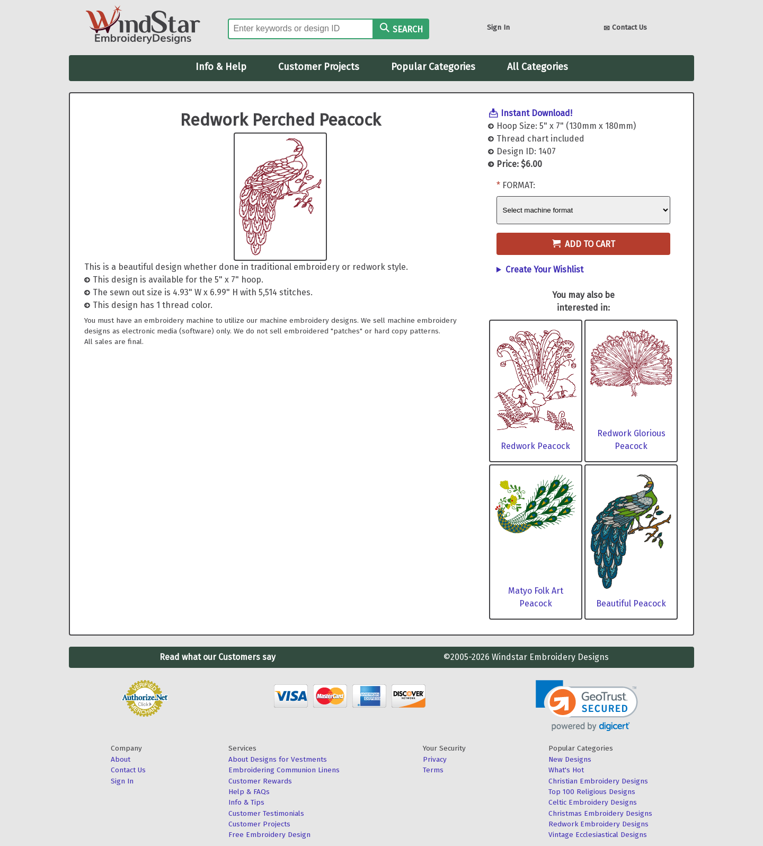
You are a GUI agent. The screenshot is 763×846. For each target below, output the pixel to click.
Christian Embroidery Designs (598, 781)
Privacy (435, 759)
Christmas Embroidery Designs (600, 813)
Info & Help (221, 67)
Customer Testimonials (266, 813)
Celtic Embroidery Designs (592, 802)
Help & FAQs (249, 791)
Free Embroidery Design (269, 834)
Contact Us (625, 28)
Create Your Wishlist (544, 270)
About (120, 759)
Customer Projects (318, 67)
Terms (433, 769)
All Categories (537, 67)
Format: (518, 185)
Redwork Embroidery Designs (598, 824)
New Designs (569, 759)
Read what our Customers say (217, 657)
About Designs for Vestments (277, 759)
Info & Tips (246, 802)
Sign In (498, 27)
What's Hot (566, 769)
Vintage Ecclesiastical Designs (597, 834)
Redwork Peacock (535, 446)
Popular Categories (433, 67)
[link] (587, 706)
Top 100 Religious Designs (591, 791)
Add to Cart (583, 244)
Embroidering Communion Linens (284, 769)
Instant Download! (536, 113)
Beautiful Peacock (631, 603)
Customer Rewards (260, 781)
